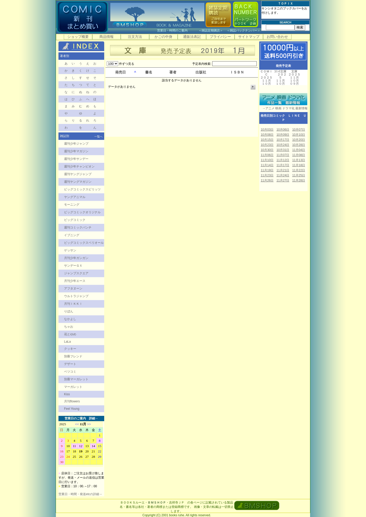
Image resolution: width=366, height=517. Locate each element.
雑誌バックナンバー (243, 30)
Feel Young (71, 408)
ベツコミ (70, 371)
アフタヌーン (73, 288)
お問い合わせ (277, 37)
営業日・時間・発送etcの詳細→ (80, 494)
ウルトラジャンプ (76, 296)
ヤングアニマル (74, 197)
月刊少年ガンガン (76, 258)
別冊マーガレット (76, 379)
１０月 (266, 83)
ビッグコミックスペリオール (84, 243)
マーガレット (73, 387)
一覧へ (98, 136)
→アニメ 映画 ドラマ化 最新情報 (283, 108)
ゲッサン (70, 250)
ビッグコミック (74, 220)
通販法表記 (192, 37)
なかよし (70, 319)
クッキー (70, 349)
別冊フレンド (73, 356)
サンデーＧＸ (73, 265)
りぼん (68, 311)
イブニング (71, 235)
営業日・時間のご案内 (177, 30)
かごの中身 (163, 37)
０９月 (294, 83)
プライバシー (220, 37)
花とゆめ (70, 334)
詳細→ (93, 418)
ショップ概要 (78, 37)
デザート (70, 364)
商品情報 (106, 37)
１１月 (266, 80)
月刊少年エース (74, 281)
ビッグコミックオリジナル (82, 212)
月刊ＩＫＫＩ (73, 304)
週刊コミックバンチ (78, 227)
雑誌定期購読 (211, 30)
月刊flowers (72, 401)
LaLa (67, 341)
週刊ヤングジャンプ (78, 174)
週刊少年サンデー (76, 159)
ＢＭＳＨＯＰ (157, 502)
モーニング (71, 204)
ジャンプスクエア (76, 273)
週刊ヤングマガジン (78, 182)
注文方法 (135, 37)
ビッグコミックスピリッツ (82, 189)
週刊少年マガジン (76, 151)
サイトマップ (249, 37)
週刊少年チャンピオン (79, 166)
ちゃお (68, 326)
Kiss (67, 394)
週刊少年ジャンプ (76, 143)
